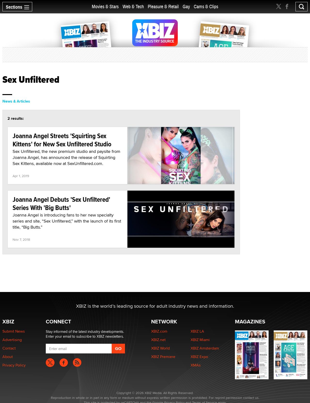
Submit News (13, 331)
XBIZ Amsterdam (205, 348)
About (7, 356)
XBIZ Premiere (163, 356)
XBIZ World (160, 348)
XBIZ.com (159, 331)
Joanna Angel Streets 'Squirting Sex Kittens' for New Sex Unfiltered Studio (62, 140)
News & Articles (16, 101)
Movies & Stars (105, 7)
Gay (186, 7)
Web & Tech (133, 7)
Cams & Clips (206, 7)
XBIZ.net (158, 340)
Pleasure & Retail (163, 7)
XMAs (196, 365)
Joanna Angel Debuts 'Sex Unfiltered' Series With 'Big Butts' (61, 203)
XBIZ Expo (199, 356)
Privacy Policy (14, 365)
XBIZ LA (197, 331)
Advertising (12, 340)
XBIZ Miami (200, 340)
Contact (9, 348)
